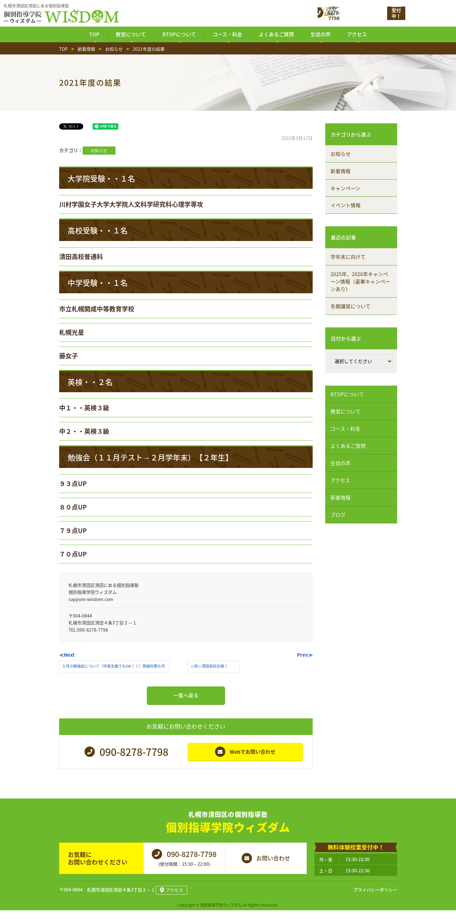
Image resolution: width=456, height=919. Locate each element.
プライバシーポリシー (375, 899)
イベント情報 (346, 205)
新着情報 (341, 171)
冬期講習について (351, 306)
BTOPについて (347, 394)
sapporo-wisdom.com (91, 599)
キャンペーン (346, 188)
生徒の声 (341, 463)
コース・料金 (346, 429)
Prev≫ (305, 654)
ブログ (338, 515)
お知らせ (99, 150)
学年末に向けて (348, 257)
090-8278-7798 (92, 630)
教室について (346, 411)
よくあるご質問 (348, 446)
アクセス (341, 480)
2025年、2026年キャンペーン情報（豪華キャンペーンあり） (361, 281)
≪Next (66, 654)
